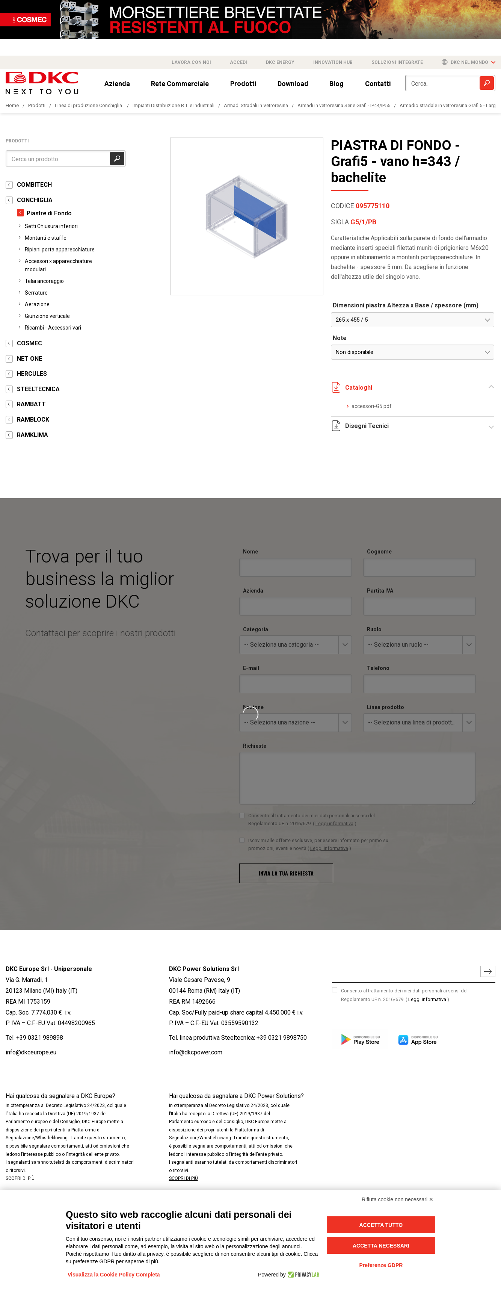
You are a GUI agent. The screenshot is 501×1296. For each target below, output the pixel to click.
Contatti (378, 84)
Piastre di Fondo (49, 213)
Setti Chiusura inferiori (51, 226)
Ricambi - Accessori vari (53, 328)
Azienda (117, 84)
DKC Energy (280, 62)
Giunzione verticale (47, 316)
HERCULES (32, 373)
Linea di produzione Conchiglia (89, 105)
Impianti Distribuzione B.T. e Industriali (173, 105)
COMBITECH (34, 184)
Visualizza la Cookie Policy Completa (114, 1275)
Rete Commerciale (180, 84)
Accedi (238, 62)
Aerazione (37, 304)
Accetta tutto (381, 1225)
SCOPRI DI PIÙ (20, 1178)
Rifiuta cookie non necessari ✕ (397, 1199)
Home (12, 105)
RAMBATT (31, 404)
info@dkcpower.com (195, 1052)
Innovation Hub (333, 62)
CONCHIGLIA (35, 200)
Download (293, 84)
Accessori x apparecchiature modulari (58, 265)
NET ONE (29, 358)
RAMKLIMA (32, 435)
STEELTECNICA (38, 389)
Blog (336, 84)
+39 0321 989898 (39, 1037)
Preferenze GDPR (381, 1265)
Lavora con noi (191, 62)
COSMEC (29, 343)
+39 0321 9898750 (282, 1037)
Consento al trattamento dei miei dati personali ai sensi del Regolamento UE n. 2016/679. (404, 995)
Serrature (36, 293)
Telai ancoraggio (44, 281)
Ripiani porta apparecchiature (60, 249)
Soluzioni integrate (397, 62)
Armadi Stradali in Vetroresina (256, 105)
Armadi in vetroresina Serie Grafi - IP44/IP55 (343, 105)
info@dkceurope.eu (31, 1052)
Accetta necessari (381, 1246)
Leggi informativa (427, 999)
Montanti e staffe (45, 238)
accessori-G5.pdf (372, 406)
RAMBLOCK (33, 419)
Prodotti (243, 84)
